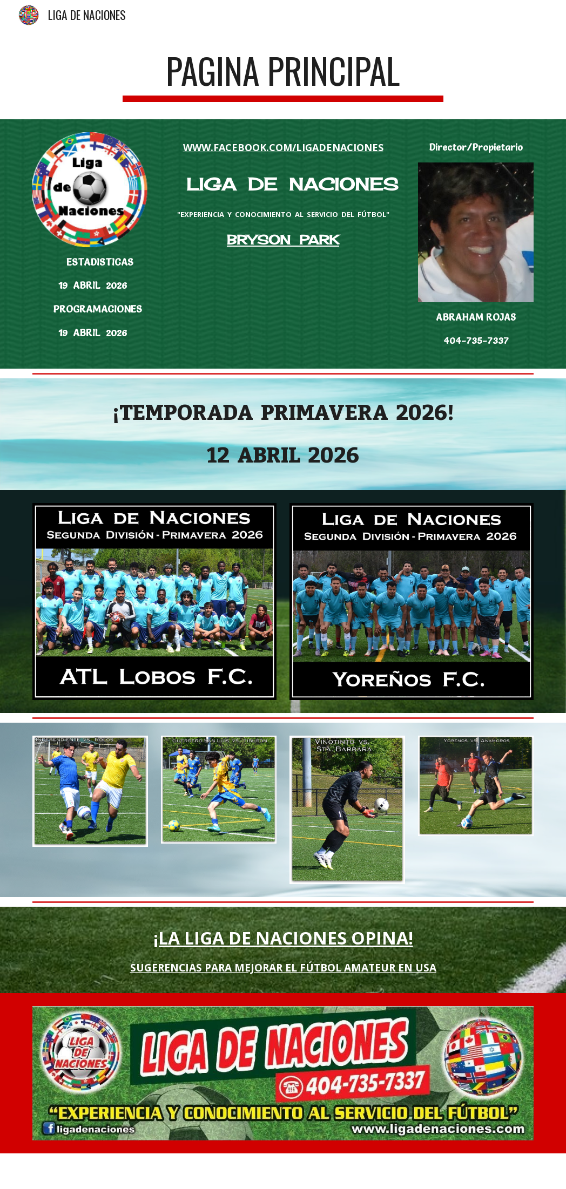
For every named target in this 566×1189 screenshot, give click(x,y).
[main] (283, 75)
